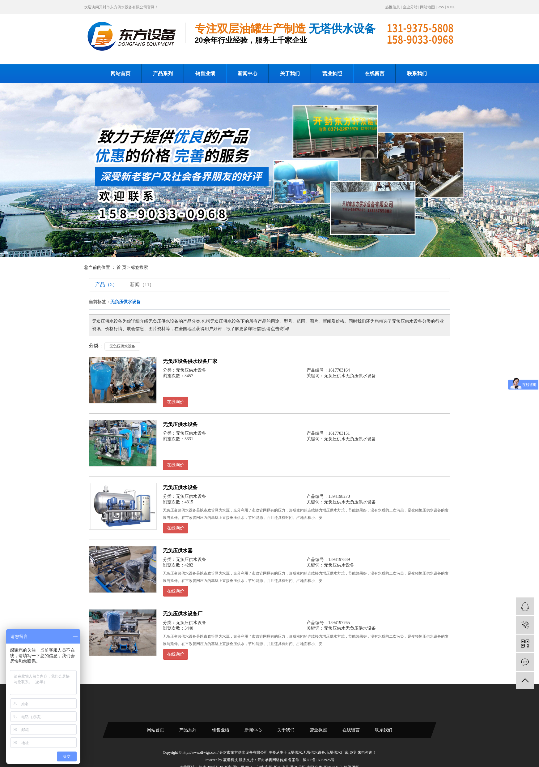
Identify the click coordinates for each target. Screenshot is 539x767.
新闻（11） (142, 284)
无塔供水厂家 (337, 752)
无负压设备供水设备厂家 (190, 361)
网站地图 (427, 7)
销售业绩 (205, 73)
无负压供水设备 (122, 346)
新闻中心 (247, 73)
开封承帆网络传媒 (272, 760)
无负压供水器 (178, 550)
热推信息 (392, 7)
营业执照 (332, 73)
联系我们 (417, 73)
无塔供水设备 (314, 752)
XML (451, 7)
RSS (441, 7)
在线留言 (374, 73)
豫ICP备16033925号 (319, 760)
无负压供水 (335, 375)
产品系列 (163, 73)
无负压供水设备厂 (182, 613)
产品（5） (106, 284)
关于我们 (290, 73)
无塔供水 (294, 752)
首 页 (121, 267)
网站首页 (120, 73)
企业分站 (410, 7)
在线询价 (175, 401)
